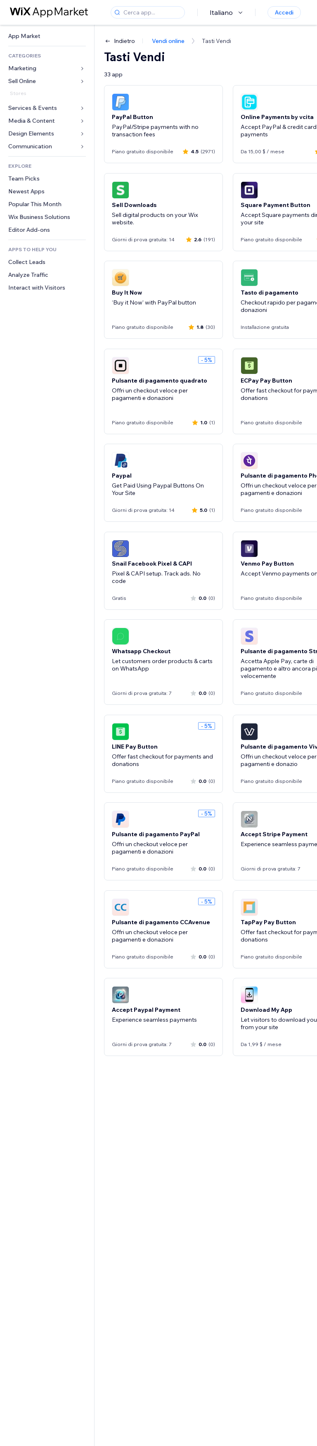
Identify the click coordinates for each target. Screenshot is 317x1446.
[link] (47, 36)
